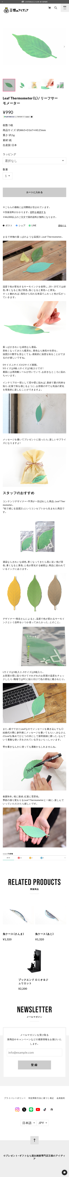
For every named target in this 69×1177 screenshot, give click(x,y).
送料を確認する (38, 212)
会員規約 (61, 1098)
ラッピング (9, 154)
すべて (8, 857)
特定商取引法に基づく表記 (41, 1098)
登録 (34, 1065)
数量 (5, 169)
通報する (62, 226)
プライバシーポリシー (15, 1098)
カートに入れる (34, 192)
